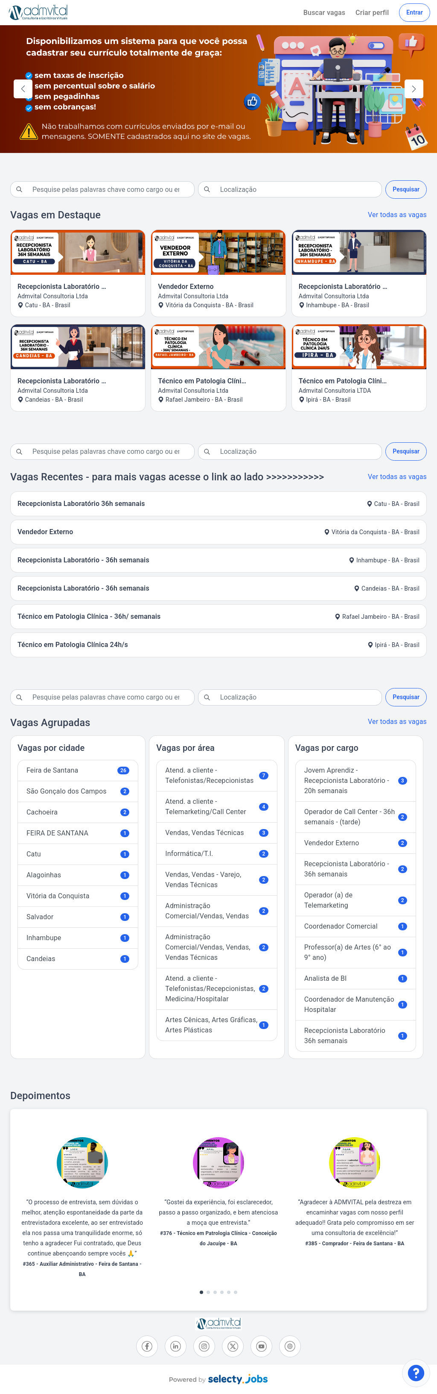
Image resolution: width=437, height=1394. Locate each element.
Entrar (414, 12)
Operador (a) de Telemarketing (355, 900)
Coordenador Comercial (355, 926)
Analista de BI (355, 978)
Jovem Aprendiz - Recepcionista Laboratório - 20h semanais (355, 780)
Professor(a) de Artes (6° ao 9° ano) (355, 952)
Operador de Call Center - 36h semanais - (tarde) (355, 817)
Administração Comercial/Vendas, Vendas (216, 911)
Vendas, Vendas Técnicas (216, 833)
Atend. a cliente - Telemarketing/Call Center (216, 806)
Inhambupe (77, 938)
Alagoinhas (77, 875)
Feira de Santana (77, 770)
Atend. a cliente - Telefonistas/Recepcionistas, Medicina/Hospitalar (216, 988)
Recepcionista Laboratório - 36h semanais (355, 869)
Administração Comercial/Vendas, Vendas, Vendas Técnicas (216, 947)
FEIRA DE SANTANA (77, 833)
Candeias (77, 959)
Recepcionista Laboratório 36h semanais (355, 1035)
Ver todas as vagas (397, 215)
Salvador (77, 917)
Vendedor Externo (355, 843)
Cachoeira (77, 812)
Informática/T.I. (216, 854)
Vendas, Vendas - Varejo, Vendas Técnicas (216, 880)
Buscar (324, 13)
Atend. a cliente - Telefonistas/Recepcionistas (216, 775)
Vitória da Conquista (77, 896)
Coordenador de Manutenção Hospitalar (355, 1004)
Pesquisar (406, 189)
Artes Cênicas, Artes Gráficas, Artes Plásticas (216, 1025)
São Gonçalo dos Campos (77, 791)
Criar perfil (372, 13)
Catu (77, 854)
